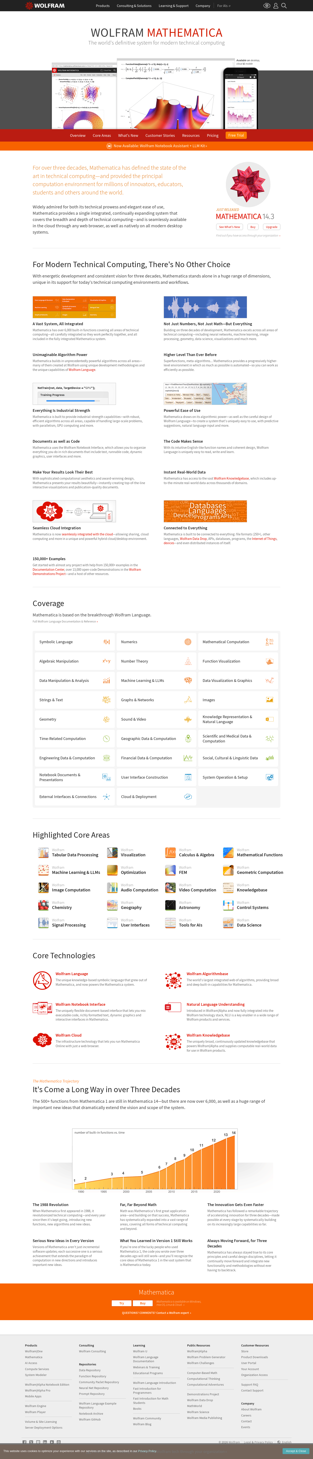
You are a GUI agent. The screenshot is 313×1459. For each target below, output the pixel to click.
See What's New (229, 227)
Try (121, 1303)
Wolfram (156, 32)
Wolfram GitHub (90, 1419)
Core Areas (102, 135)
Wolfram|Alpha (197, 1351)
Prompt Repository (92, 1394)
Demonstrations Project (203, 1394)
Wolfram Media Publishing (204, 1418)
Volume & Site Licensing (41, 1422)
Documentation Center (48, 569)
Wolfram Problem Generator (206, 1357)
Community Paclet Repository (99, 1382)
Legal (247, 1442)
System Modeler (36, 1375)
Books (137, 1409)
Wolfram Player (35, 1412)
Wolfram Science (198, 1412)
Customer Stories (160, 135)
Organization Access (254, 1375)
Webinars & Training (146, 1367)
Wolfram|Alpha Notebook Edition (47, 1384)
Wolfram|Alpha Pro (37, 1390)
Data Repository (90, 1370)
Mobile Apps (33, 1396)
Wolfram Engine (35, 1406)
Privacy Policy (263, 1442)
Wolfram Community (147, 1418)
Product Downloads (254, 1357)
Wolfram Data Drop (193, 539)
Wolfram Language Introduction (154, 1383)
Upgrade (271, 227)
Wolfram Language (82, 370)
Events (245, 1427)
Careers (246, 1415)
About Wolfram (251, 1409)
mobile (249, 63)
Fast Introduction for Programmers (147, 1391)
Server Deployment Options (43, 1427)
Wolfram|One (34, 1351)
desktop (255, 60)
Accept (296, 1451)
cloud (239, 63)
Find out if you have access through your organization (247, 235)
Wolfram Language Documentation (145, 1359)
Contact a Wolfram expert (172, 1313)
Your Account (250, 1369)
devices (169, 543)
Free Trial (236, 135)
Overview (78, 135)
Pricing (212, 135)
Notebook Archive (91, 1414)
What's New (128, 135)
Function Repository (92, 1376)
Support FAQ (249, 1384)
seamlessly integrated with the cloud (87, 534)
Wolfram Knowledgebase (231, 478)
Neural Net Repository (94, 1388)
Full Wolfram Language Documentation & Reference (64, 621)
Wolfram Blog (142, 1424)
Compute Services (37, 1369)
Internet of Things (264, 539)
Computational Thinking (203, 1379)
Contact (246, 1421)
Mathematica (33, 1357)
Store (244, 1351)
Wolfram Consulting (92, 1351)
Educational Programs (148, 1373)
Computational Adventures (205, 1384)
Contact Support (252, 1390)
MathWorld (194, 1406)
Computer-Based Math (202, 1373)
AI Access (31, 1363)
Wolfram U (140, 1351)
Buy (253, 227)
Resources (191, 135)
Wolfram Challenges (200, 1363)
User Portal (248, 1363)
